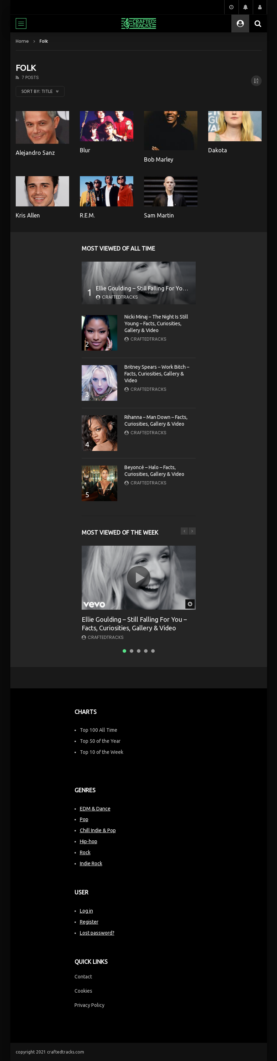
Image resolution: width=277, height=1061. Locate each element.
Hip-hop (88, 841)
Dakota (217, 150)
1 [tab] (124, 651)
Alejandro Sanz (35, 152)
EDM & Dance (95, 808)
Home (22, 41)
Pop (84, 819)
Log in (86, 911)
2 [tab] (131, 651)
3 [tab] (138, 651)
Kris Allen (28, 215)
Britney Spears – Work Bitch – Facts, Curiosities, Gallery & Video (156, 373)
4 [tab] (146, 651)
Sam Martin (159, 215)
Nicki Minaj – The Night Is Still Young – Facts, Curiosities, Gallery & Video (156, 323)
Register (89, 922)
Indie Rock (91, 863)
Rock (85, 852)
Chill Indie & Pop (98, 830)
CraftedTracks (120, 297)
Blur (85, 150)
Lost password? (97, 933)
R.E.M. (87, 215)
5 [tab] (153, 651)
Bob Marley (158, 159)
